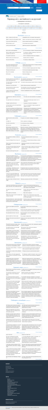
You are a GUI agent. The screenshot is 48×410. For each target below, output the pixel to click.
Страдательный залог (11, 383)
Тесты (31, 4)
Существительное (10, 392)
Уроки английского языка (10, 368)
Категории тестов (8, 367)
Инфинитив (9, 386)
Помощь (39, 4)
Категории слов (9, 4)
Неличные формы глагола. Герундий (13, 393)
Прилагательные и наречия (12, 390)
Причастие (9, 387)
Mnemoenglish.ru (8, 407)
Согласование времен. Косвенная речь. (14, 385)
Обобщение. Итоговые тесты (12, 395)
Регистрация (39, 7)
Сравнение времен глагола (12, 388)
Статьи (35, 4)
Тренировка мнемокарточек (10, 403)
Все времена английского (10, 372)
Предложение (9, 394)
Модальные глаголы (10, 391)
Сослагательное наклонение (12, 384)
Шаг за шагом (25, 4)
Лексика (8, 389)
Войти (32, 7)
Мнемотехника (18, 4)
